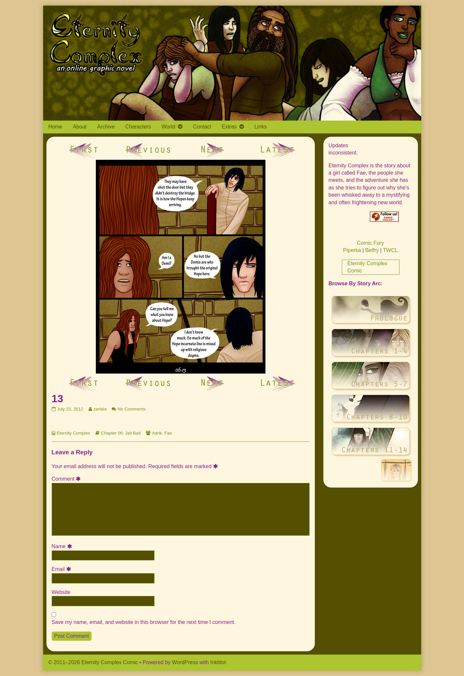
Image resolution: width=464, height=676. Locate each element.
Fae (168, 433)
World (169, 126)
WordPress (185, 662)
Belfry (372, 250)
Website (61, 592)
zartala (99, 409)
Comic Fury (370, 243)
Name (63, 546)
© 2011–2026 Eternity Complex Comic (93, 662)
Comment (67, 479)
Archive (106, 126)
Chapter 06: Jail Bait (121, 433)
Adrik (157, 433)
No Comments (132, 409)
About (80, 126)
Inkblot (218, 662)
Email (62, 569)
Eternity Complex (73, 433)
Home (55, 126)
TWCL (390, 250)
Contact (202, 126)
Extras (229, 126)
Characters (138, 126)
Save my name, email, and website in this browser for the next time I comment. (143, 622)
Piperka (352, 250)
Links (261, 126)
